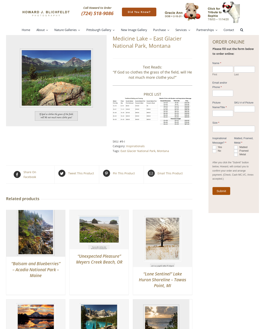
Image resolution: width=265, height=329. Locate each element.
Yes (217, 147)
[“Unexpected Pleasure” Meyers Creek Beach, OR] (99, 212)
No (216, 151)
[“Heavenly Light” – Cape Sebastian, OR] (161, 302)
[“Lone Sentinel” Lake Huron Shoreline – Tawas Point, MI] (162, 212)
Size (215, 122)
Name (216, 63)
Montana (163, 151)
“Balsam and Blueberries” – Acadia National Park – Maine (35, 269)
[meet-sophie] (223, 2)
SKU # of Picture (243, 102)
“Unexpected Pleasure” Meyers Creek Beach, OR (99, 259)
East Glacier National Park (138, 151)
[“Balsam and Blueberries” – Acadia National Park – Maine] (35, 212)
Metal (240, 154)
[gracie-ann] (183, 4)
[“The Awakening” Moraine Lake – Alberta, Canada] (99, 302)
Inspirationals (135, 146)
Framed (241, 151)
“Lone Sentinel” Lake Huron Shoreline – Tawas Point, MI (162, 280)
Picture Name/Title (219, 105)
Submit (221, 191)
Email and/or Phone (219, 85)
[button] (241, 30)
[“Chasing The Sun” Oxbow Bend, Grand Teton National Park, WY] (35, 302)
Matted (240, 147)
